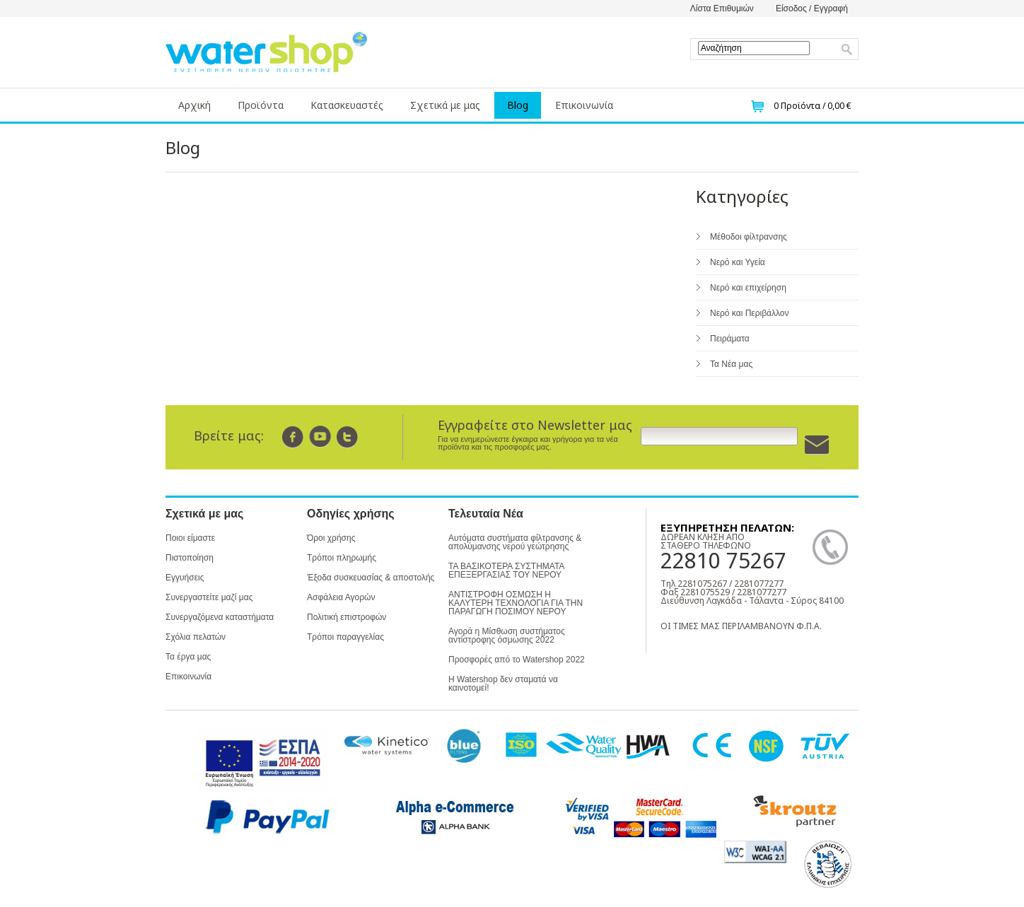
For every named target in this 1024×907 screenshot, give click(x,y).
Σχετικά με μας (445, 105)
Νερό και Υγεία (737, 262)
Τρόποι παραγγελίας (345, 637)
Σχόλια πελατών (195, 637)
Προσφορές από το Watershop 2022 (516, 660)
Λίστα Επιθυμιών (722, 8)
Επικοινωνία (584, 105)
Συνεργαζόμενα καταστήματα (219, 617)
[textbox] (754, 48)
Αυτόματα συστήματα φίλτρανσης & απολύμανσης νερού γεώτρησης (514, 542)
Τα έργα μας (188, 657)
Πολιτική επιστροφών (346, 617)
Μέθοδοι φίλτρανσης (748, 237)
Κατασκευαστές (346, 105)
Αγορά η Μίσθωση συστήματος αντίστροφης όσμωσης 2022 (506, 635)
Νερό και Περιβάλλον (749, 313)
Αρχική (194, 105)
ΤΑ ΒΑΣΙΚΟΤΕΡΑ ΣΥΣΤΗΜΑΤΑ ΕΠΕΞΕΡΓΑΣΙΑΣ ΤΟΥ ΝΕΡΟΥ (506, 570)
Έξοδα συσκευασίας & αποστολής (370, 578)
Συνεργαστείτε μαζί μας (208, 597)
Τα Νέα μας (731, 364)
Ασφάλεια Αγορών (341, 597)
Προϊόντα (261, 105)
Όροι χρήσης (331, 538)
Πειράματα (730, 339)
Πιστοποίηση (189, 558)
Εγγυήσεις (184, 578)
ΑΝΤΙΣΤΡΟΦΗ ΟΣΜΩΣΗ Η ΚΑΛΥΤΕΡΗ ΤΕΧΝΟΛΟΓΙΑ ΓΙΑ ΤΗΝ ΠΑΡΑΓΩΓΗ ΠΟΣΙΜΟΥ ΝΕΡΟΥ (515, 603)
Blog (517, 105)
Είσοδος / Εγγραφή (812, 8)
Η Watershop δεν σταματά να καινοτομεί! (503, 683)
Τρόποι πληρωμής (341, 558)
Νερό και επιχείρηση (748, 288)
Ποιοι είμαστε (190, 538)
